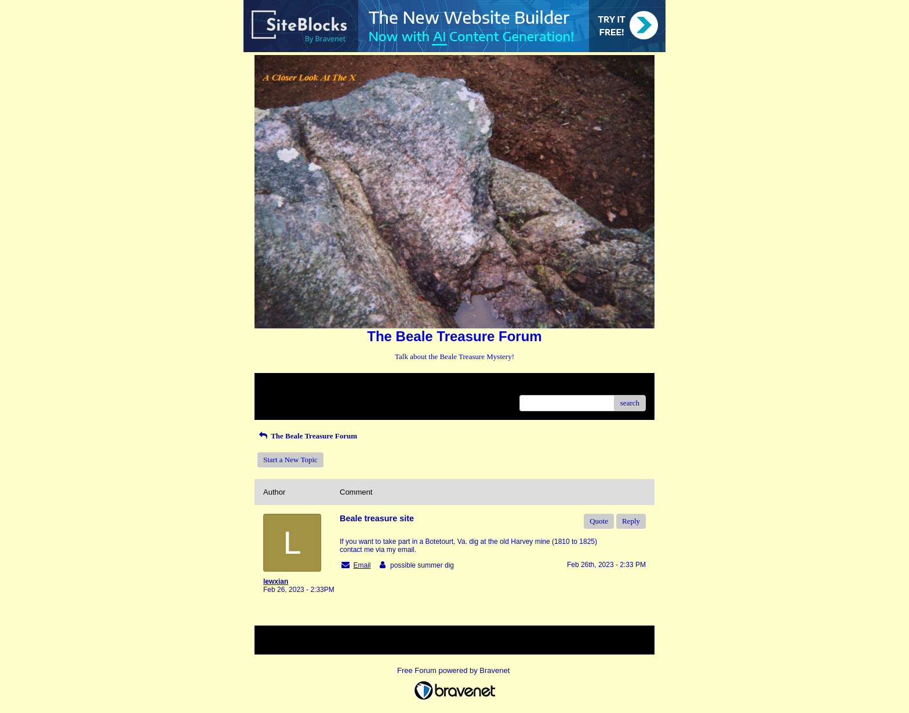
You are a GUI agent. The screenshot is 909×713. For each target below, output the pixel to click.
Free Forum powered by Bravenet (454, 670)
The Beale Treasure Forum (307, 436)
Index (335, 386)
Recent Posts (282, 399)
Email (361, 565)
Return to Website (290, 386)
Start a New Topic (290, 459)
